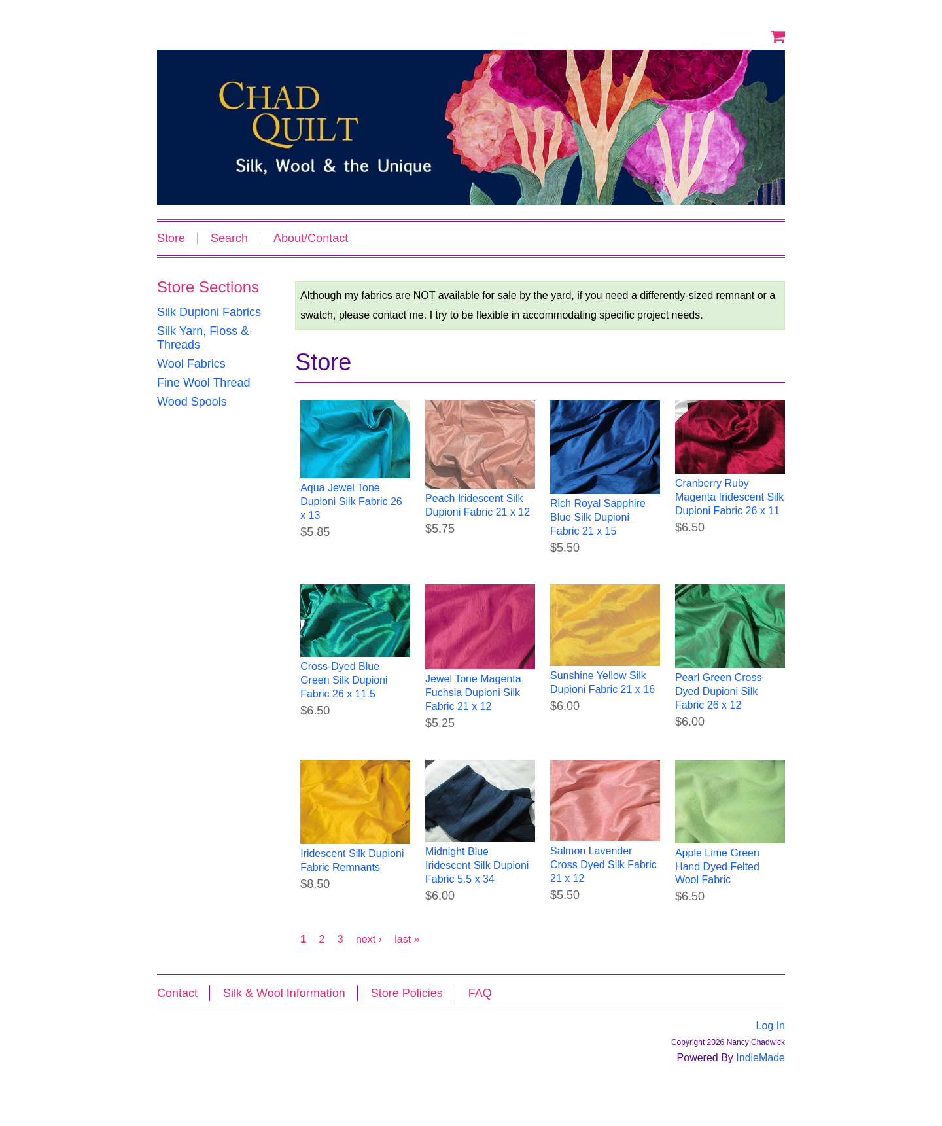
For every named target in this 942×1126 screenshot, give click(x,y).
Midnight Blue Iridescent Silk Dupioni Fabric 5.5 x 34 (477, 865)
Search (229, 238)
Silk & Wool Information (284, 993)
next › (369, 939)
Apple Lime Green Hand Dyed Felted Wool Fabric (717, 866)
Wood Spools (192, 401)
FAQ (480, 993)
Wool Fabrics (191, 363)
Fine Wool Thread (203, 382)
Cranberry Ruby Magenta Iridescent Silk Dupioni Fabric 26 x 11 (729, 497)
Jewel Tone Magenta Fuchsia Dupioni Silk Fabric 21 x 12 (473, 692)
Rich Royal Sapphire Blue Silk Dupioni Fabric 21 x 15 (598, 517)
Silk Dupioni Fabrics (209, 312)
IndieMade (760, 1057)
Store (171, 238)
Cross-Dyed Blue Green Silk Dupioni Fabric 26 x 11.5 (343, 680)
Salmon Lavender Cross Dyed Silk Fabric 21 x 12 (603, 864)
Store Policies (407, 993)
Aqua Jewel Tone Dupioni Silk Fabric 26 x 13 (351, 501)
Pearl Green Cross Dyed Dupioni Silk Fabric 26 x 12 (718, 691)
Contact (177, 993)
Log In (770, 1025)
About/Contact (310, 238)
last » (406, 939)
